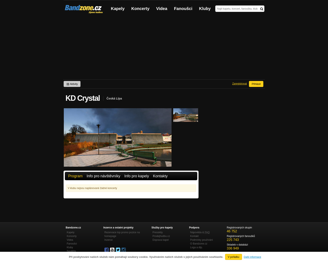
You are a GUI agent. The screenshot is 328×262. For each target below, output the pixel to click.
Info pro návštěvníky (103, 176)
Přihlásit (256, 84)
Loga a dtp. (196, 247)
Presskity (157, 232)
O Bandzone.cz (198, 243)
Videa (161, 8)
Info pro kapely (136, 176)
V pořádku (233, 257)
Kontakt (194, 236)
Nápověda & (200, 232)
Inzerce (108, 239)
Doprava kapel (160, 239)
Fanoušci (183, 8)
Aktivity (72, 84)
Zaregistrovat (239, 83)
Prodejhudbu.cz (161, 236)
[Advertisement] (164, 48)
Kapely (118, 8)
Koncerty (140, 8)
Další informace (252, 257)
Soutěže (71, 251)
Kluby (205, 8)
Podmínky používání (201, 239)
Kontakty (160, 176)
